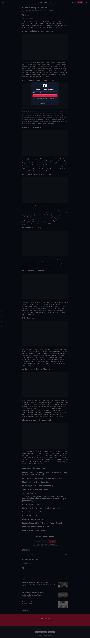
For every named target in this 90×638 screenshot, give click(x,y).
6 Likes (32, 550)
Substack (39, 635)
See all (25, 610)
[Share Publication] (75, 2)
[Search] (72, 2)
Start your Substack (41, 632)
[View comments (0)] (28, 18)
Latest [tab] (27, 579)
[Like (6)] (24, 18)
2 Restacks (37, 550)
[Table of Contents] (1, 319)
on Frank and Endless (27, 603)
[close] (57, 84)
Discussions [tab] (31, 579)
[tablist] (27, 563)
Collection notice (51, 629)
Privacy (42, 629)
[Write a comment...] (46, 570)
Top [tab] (23, 579)
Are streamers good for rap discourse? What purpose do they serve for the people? (38, 585)
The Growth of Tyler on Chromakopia (33, 592)
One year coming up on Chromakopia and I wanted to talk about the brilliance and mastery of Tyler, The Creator (37, 594)
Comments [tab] (25, 563)
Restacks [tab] (30, 563)
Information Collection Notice (44, 99)
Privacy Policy (54, 99)
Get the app (51, 632)
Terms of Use (51, 98)
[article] (45, 585)
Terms (46, 629)
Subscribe (80, 2)
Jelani (26, 14)
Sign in (86, 2)
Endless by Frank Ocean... (29, 602)
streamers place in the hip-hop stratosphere (35, 582)
